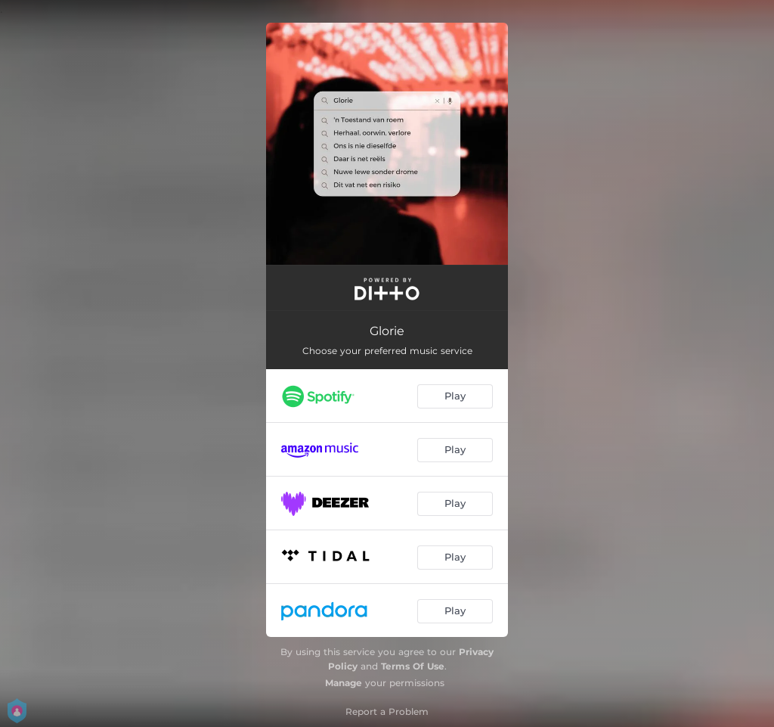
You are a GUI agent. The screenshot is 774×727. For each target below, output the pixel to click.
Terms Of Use (412, 666)
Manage (343, 682)
